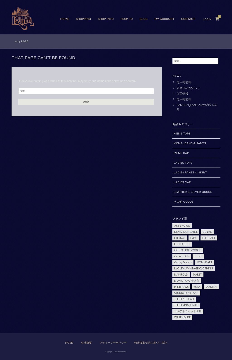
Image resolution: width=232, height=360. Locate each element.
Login (207, 19)
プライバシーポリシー (113, 343)
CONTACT (188, 19)
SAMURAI (211, 287)
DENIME (207, 232)
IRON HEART (204, 262)
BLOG (144, 19)
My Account (164, 19)
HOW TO (127, 19)
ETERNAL (179, 238)
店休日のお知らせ (188, 88)
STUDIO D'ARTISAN (186, 293)
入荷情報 (182, 94)
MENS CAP (181, 153)
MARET (197, 274)
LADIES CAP (182, 182)
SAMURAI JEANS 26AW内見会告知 (197, 107)
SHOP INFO (106, 19)
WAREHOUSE (182, 317)
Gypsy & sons (183, 262)
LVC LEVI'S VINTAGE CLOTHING (193, 268)
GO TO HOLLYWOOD (187, 250)
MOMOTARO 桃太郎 (186, 281)
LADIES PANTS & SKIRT (190, 172)
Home (64, 19)
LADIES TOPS (183, 162)
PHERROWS (181, 287)
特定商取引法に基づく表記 (150, 343)
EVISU (193, 238)
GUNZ (198, 256)
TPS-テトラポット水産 (187, 311)
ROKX (197, 287)
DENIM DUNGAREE (186, 232)
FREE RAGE (208, 238)
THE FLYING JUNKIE (186, 305)
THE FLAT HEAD (184, 299)
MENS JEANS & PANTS (190, 143)
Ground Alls (181, 256)
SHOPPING (83, 19)
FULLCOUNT (182, 244)
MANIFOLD (181, 274)
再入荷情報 (183, 82)
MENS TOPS (182, 133)
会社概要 (86, 343)
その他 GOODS (183, 201)
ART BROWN (182, 226)
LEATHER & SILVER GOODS (193, 192)
